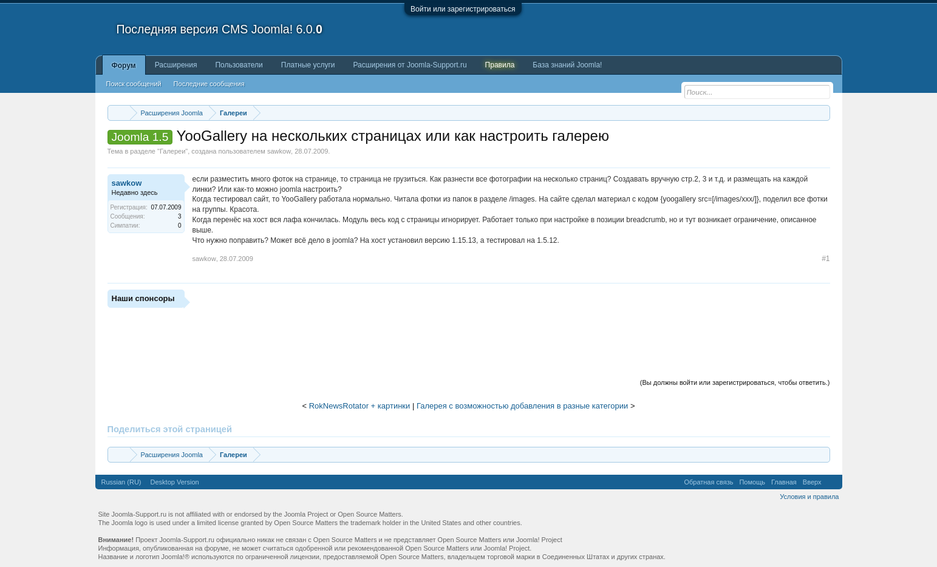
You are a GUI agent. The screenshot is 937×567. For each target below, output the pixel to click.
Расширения (176, 65)
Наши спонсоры (143, 298)
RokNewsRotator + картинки (360, 405)
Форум (124, 65)
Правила (500, 65)
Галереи (172, 151)
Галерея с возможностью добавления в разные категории (522, 405)
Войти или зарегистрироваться (463, 9)
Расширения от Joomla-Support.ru (410, 65)
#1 (826, 258)
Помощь (752, 482)
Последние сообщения (209, 83)
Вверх (812, 482)
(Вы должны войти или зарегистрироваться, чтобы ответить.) (735, 382)
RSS (832, 482)
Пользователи (238, 65)
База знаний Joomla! (567, 65)
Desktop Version (175, 482)
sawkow (279, 151)
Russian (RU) (121, 482)
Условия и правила (809, 496)
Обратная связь (708, 482)
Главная (784, 482)
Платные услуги (308, 65)
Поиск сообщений (134, 83)
